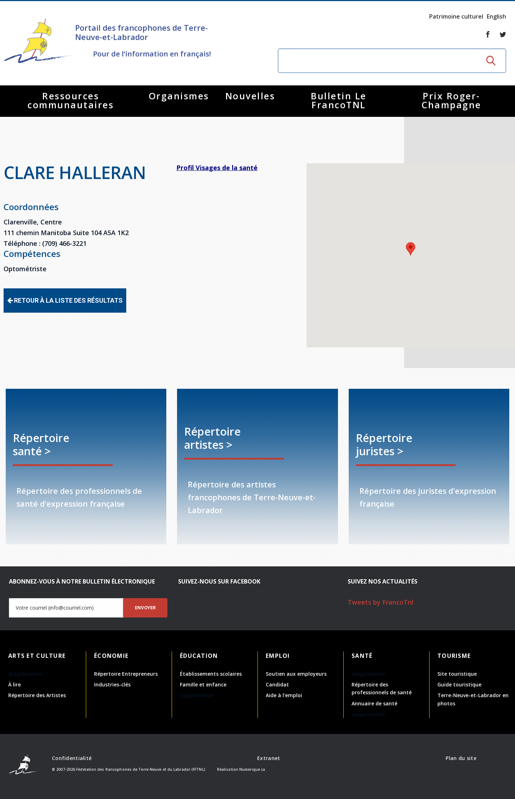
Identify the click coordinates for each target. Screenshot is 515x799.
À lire (14, 684)
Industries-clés (112, 684)
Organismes (179, 96)
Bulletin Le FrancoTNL (339, 100)
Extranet (268, 758)
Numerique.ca (252, 769)
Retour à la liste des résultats (65, 300)
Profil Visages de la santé (217, 167)
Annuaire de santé (374, 703)
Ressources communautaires (71, 100)
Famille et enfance (203, 684)
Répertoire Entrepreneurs (126, 673)
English (496, 16)
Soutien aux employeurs (296, 673)
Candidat (277, 684)
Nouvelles (250, 96)
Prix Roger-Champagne (451, 100)
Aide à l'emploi (284, 695)
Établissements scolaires (211, 673)
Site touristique (457, 673)
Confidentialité (72, 758)
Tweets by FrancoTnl (380, 602)
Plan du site (461, 758)
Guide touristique (459, 684)
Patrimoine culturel (456, 16)
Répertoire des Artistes (37, 695)
